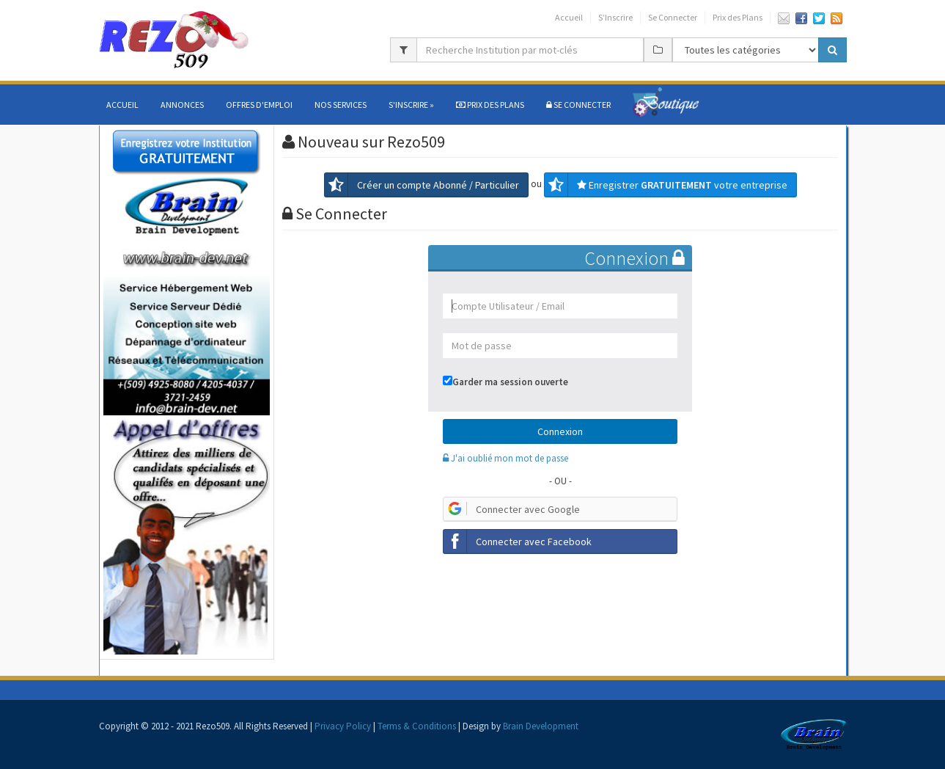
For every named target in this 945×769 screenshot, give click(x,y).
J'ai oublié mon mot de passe (505, 458)
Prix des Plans (737, 17)
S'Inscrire (411, 104)
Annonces (182, 104)
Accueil (569, 17)
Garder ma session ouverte (510, 382)
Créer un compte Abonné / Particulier (422, 185)
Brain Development (540, 726)
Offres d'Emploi (259, 104)
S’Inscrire (615, 17)
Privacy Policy (343, 726)
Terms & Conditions (417, 726)
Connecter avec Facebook (518, 541)
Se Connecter (672, 17)
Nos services (341, 104)
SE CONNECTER (578, 104)
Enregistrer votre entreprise (666, 185)
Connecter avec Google (512, 509)
